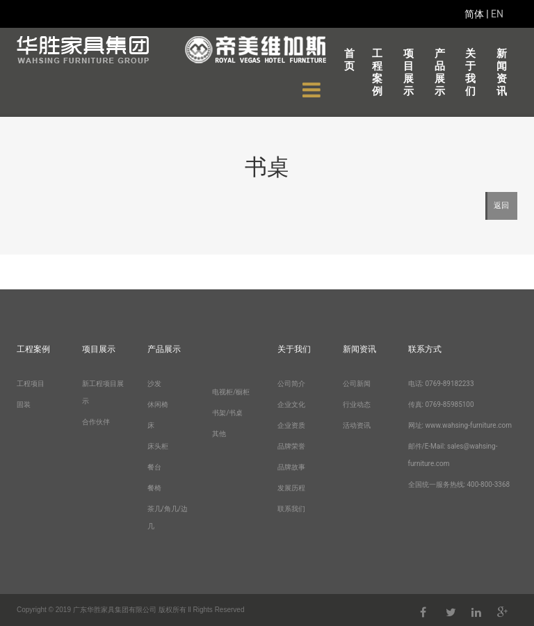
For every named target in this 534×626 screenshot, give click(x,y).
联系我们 (291, 509)
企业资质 (291, 425)
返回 (501, 205)
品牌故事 (291, 467)
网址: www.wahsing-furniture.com (460, 425)
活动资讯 (357, 425)
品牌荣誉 (291, 446)
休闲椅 (157, 404)
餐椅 (154, 488)
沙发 (154, 383)
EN (497, 13)
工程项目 (30, 383)
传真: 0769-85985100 (441, 404)
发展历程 (291, 488)
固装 (24, 404)
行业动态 (357, 404)
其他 (219, 434)
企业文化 (291, 404)
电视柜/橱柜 (231, 392)
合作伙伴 (96, 422)
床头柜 (157, 446)
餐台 (154, 467)
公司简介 (291, 383)
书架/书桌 (227, 413)
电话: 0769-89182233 (441, 383)
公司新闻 (357, 383)
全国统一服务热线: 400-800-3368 (459, 484)
